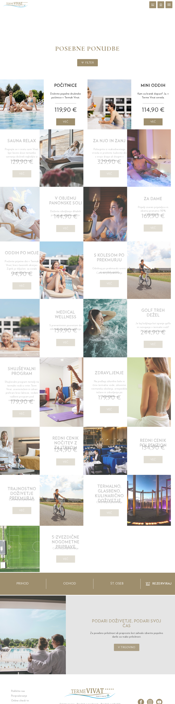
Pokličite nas (18, 691)
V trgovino (135, 647)
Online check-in (20, 700)
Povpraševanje (19, 695)
